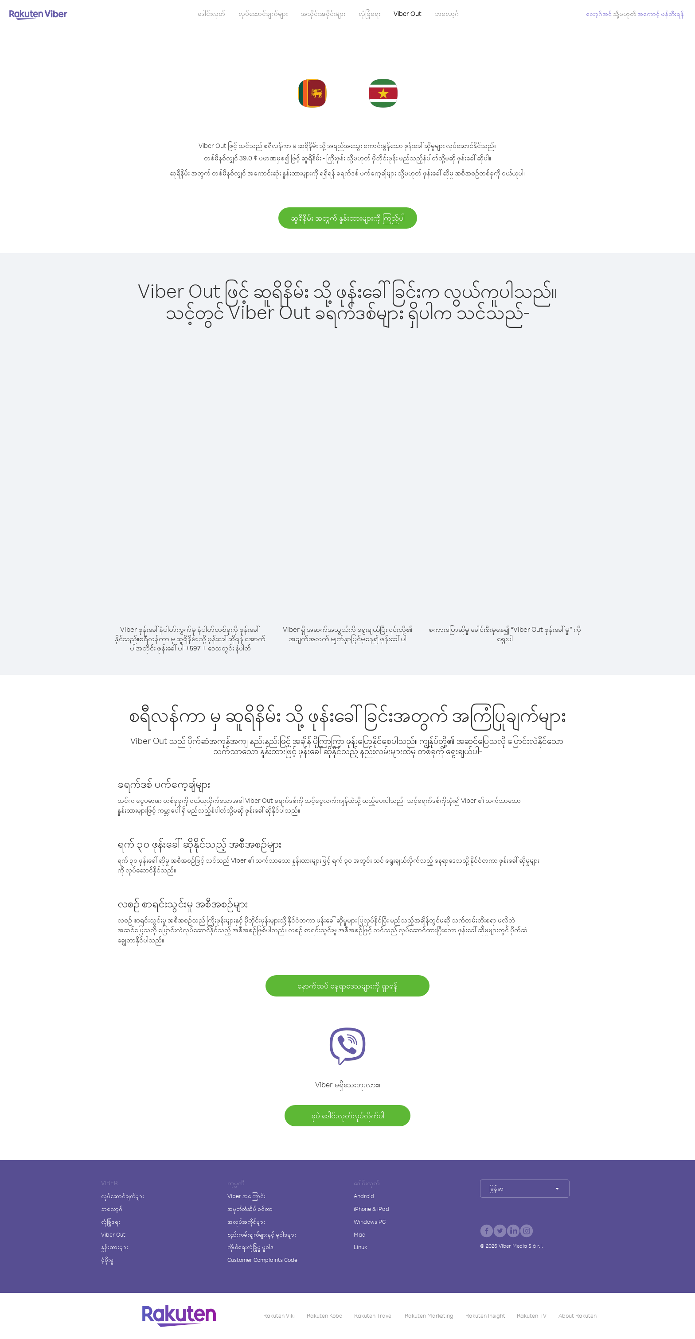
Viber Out (408, 13)
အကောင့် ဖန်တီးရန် (660, 13)
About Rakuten (577, 1315)
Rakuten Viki (279, 1315)
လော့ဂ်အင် (599, 13)
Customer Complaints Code (262, 1259)
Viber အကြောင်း (246, 1195)
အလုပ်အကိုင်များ (246, 1221)
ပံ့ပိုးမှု (107, 1259)
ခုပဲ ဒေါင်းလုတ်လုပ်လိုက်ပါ (347, 1115)
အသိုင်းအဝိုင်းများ (323, 13)
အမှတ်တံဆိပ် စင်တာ (250, 1208)
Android (364, 1195)
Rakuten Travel (373, 1315)
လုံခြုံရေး (369, 13)
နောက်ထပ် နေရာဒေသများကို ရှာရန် (347, 985)
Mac (359, 1234)
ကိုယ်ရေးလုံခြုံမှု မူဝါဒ (250, 1246)
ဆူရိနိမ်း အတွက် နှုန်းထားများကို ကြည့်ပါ (348, 217)
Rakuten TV (532, 1315)
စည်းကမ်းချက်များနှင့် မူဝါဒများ (261, 1234)
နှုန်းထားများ (114, 1246)
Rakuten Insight (485, 1315)
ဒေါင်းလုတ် (211, 13)
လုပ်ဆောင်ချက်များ (263, 13)
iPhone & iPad (371, 1208)
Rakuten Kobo (324, 1315)
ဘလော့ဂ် (447, 13)
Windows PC (370, 1221)
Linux (360, 1246)
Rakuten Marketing (429, 1315)
